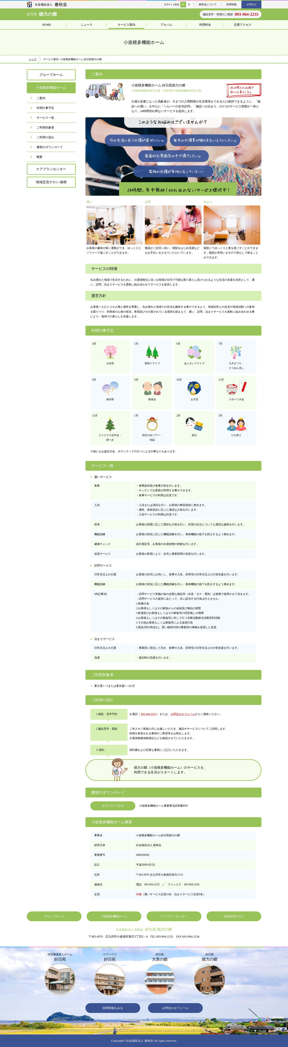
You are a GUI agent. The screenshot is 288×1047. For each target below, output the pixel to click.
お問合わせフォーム (182, 714)
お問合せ (251, 4)
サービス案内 (126, 24)
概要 (39, 156)
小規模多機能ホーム (114, 916)
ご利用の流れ (45, 137)
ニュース (86, 24)
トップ (32, 59)
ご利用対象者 (45, 127)
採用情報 (231, 4)
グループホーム (51, 75)
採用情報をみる (112, 1008)
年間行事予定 (45, 107)
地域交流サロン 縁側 (51, 182)
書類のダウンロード (50, 147)
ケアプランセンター (51, 169)
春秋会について (208, 4)
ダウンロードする (113, 805)
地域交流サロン (234, 916)
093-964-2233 (148, 714)
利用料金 (205, 24)
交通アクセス (242, 24)
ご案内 (41, 98)
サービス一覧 (45, 117)
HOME (46, 24)
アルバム (166, 24)
